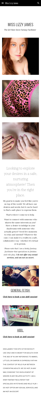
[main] (20, 26)
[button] (2, 3)
